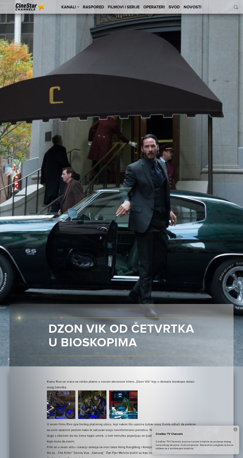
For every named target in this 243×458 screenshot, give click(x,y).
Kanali (70, 7)
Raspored (93, 7)
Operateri (154, 7)
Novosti (192, 7)
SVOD (174, 7)
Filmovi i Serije (124, 7)
